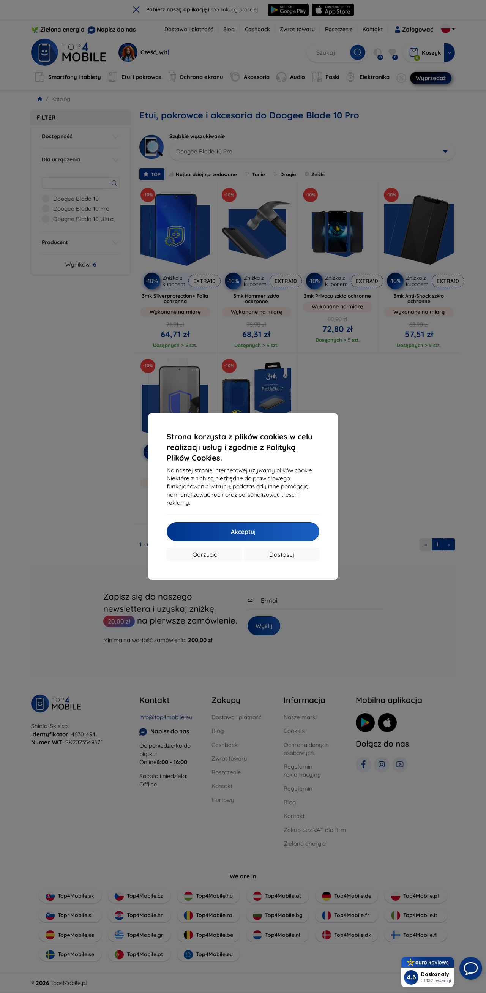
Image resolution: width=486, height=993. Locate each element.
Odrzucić (205, 554)
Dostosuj (281, 554)
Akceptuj (243, 531)
